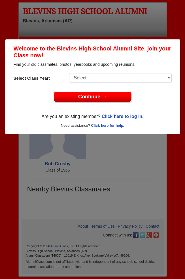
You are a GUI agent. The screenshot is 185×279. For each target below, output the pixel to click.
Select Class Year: (32, 78)
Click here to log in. (123, 116)
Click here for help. (107, 125)
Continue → (92, 97)
